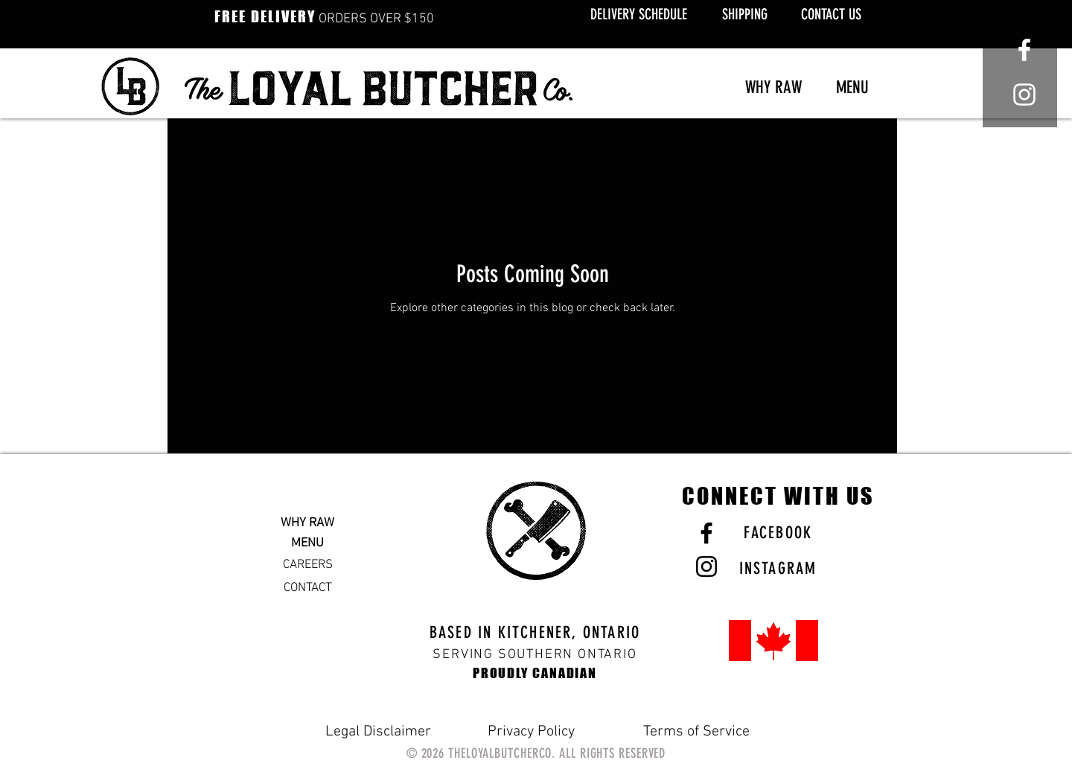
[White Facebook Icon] (1024, 50)
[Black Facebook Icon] (706, 533)
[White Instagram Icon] (1024, 94)
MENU (307, 543)
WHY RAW (307, 523)
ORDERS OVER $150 (324, 19)
